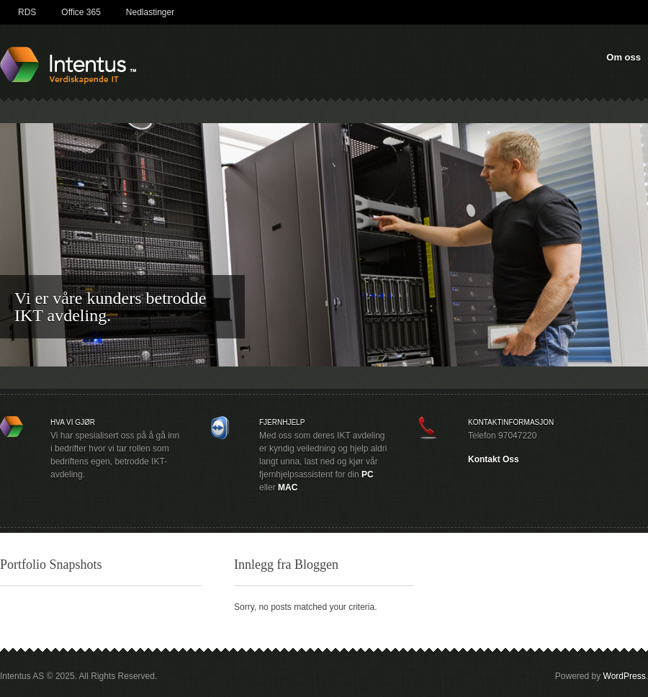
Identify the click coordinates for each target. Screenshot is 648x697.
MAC (287, 487)
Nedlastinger (150, 12)
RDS (27, 12)
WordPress (624, 676)
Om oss (623, 57)
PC (367, 474)
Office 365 (80, 12)
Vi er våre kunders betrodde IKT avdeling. (110, 307)
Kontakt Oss (493, 459)
